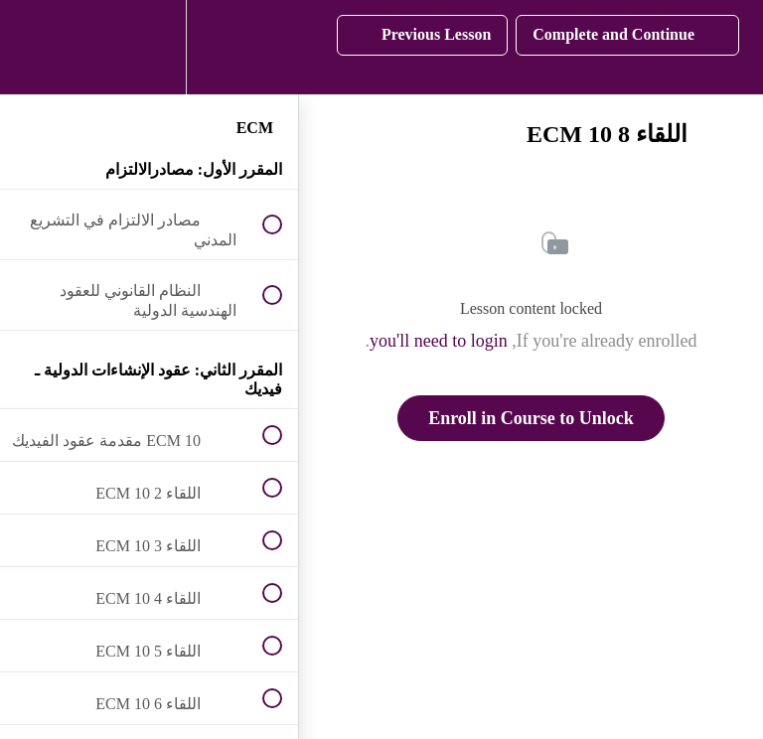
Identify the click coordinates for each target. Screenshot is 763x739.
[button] (37, 47)
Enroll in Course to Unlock (531, 418)
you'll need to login (439, 341)
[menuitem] (149, 47)
